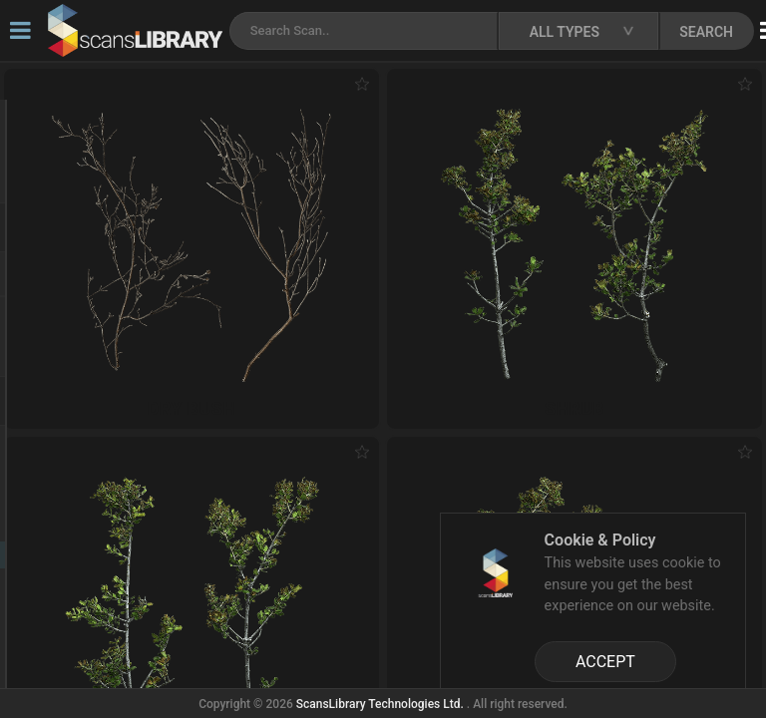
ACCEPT (605, 661)
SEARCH (706, 32)
